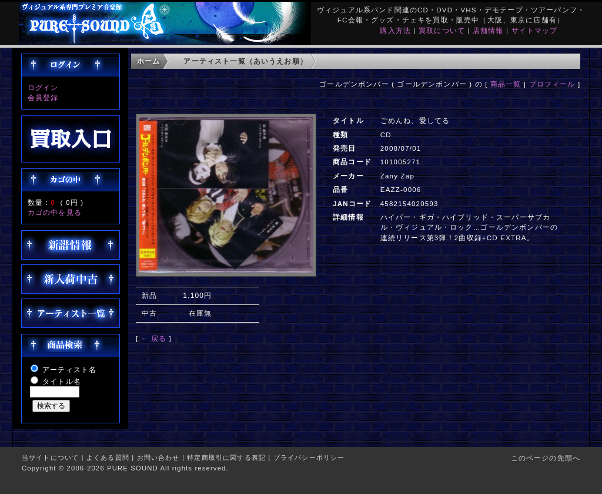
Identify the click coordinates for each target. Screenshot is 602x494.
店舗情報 (488, 30)
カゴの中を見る (55, 212)
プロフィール (552, 84)
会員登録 (43, 97)
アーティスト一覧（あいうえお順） (245, 61)
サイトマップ (534, 30)
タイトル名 (61, 381)
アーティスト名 (69, 369)
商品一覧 (505, 84)
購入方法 (395, 30)
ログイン (43, 87)
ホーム (148, 61)
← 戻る (153, 338)
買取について (442, 30)
